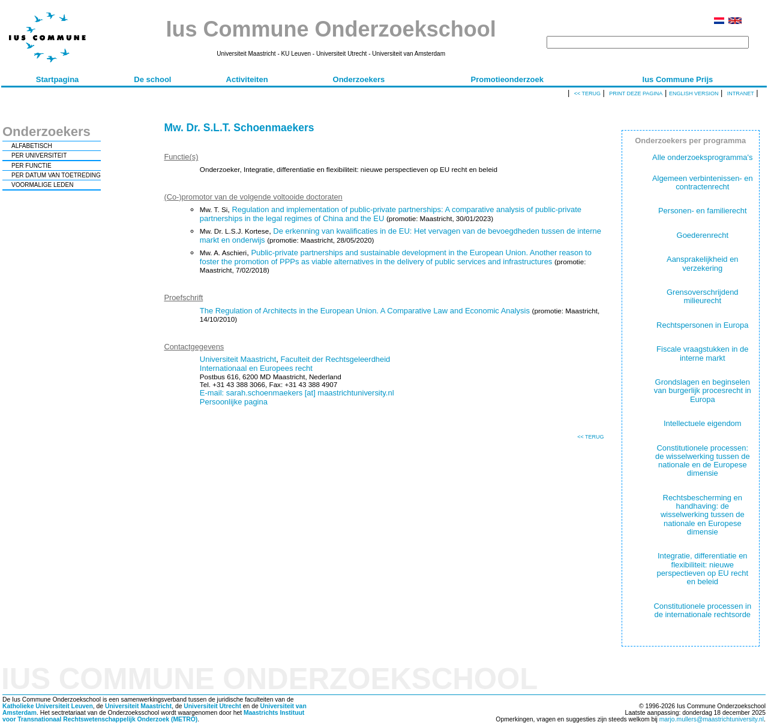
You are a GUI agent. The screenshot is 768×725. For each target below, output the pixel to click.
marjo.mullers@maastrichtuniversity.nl (711, 719)
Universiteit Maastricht (238, 359)
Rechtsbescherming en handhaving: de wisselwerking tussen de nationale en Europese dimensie (703, 514)
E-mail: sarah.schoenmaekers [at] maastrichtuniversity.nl (297, 392)
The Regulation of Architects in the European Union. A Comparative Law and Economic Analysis (365, 310)
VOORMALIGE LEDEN (42, 185)
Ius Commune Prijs (678, 79)
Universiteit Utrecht (212, 706)
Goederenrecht (702, 235)
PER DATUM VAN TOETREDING (56, 175)
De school (152, 79)
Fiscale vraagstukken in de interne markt (702, 353)
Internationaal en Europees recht (256, 368)
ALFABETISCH (31, 146)
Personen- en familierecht (702, 210)
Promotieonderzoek (507, 79)
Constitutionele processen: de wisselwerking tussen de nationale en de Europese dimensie (702, 460)
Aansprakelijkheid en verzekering (703, 263)
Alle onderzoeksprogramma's (702, 157)
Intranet (740, 93)
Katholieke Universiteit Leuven (47, 706)
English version (694, 93)
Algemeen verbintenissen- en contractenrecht (702, 182)
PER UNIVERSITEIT (39, 155)
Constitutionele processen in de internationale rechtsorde (702, 610)
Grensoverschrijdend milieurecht (703, 296)
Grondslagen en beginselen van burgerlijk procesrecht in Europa (702, 390)
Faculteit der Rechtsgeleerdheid (335, 359)
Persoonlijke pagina (234, 401)
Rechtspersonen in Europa (702, 325)
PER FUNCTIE (31, 165)
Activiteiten (247, 79)
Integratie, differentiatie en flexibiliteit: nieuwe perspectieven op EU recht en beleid (702, 568)
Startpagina (57, 79)
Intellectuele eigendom (703, 423)
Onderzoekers (359, 79)
